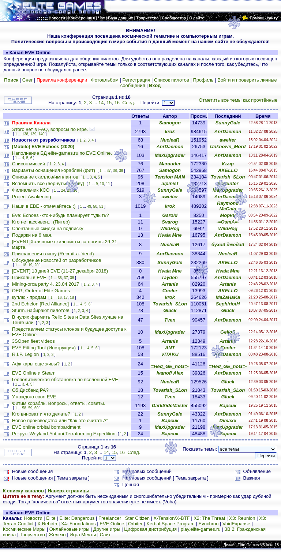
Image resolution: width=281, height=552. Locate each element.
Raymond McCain (228, 205)
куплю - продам (29, 297)
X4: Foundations (78, 523)
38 (115, 171)
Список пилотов (171, 80)
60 (36, 408)
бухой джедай (227, 244)
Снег (27, 80)
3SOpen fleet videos (33, 341)
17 (66, 298)
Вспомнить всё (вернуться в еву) (48, 183)
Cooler (169, 290)
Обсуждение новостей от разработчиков (56, 260)
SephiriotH (228, 304)
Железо (57, 534)
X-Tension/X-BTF (172, 518)
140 (41, 134)
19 (30, 265)
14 (101, 102)
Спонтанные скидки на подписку (47, 228)
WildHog (170, 228)
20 (36, 265)
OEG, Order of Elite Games (41, 290)
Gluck (169, 310)
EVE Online (112, 523)
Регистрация (136, 80)
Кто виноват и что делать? (41, 414)
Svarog (170, 222)
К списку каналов (23, 490)
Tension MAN (170, 177)
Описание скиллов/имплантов (45, 177)
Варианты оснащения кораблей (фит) (53, 170)
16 (116, 102)
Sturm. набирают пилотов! (41, 310)
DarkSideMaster (170, 405)
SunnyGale (228, 122)
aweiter (228, 140)
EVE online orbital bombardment (46, 427)
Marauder (170, 163)
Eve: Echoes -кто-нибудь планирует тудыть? (60, 215)
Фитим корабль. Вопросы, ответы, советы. (58, 403)
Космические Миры (24, 529)
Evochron (209, 523)
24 (63, 190)
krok (170, 131)
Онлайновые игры (69, 529)
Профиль (203, 80)
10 (102, 184)
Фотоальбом (105, 80)
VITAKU (170, 354)
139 (33, 134)
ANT (170, 347)
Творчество (32, 534)
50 (95, 206)
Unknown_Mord (228, 146)
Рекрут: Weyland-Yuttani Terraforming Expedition (64, 433)
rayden (170, 277)
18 (24, 265)
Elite (50, 518)
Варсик (227, 405)
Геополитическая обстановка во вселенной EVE (65, 379)
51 (101, 206)
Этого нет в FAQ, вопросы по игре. (50, 129)
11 (108, 184)
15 (109, 102)
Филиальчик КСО (31, 190)
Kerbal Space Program (170, 523)
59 (30, 408)
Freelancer (109, 518)
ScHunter (228, 183)
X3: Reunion (242, 518)
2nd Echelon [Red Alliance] (40, 304)
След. (128, 102)
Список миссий (28, 163)
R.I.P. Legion (25, 354)
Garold (169, 215)
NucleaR (169, 140)
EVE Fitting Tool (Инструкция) (44, 347)
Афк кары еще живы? (36, 364)
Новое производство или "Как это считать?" (60, 420)
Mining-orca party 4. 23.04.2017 (45, 284)
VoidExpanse (236, 523)
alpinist (170, 183)
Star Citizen (137, 518)
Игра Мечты (83, 534)
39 (121, 171)
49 (89, 206)
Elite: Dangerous (76, 518)
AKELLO (227, 170)
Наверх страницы (68, 490)
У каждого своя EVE (34, 396)
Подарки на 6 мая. (32, 235)
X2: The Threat (209, 518)
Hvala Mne (169, 235)
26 (75, 190)
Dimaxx (228, 420)
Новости (33, 518)
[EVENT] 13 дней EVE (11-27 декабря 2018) (60, 271)
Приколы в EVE (29, 277)
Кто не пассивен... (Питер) (41, 222)
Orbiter (135, 523)
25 (69, 190)
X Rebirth (47, 523)
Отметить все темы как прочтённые (238, 100)
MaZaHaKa (228, 297)
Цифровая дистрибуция (150, 529)
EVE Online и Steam (34, 373)
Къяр (228, 163)
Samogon (170, 122)
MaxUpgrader (170, 155)
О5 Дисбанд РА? (30, 390)
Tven (169, 320)
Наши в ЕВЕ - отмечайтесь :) (44, 206)
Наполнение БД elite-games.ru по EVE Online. (62, 153)
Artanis (170, 284)
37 (109, 171)
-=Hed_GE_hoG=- (170, 363)
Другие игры (106, 529)
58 (24, 408)
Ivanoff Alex (170, 373)
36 (60, 278)
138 (25, 134)
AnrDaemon (227, 131)
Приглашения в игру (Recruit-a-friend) (53, 253)
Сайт (105, 534)
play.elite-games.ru (201, 529)
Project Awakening (31, 196)
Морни (228, 215)
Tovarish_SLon (228, 177)
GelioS (227, 332)
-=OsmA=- (228, 222)
